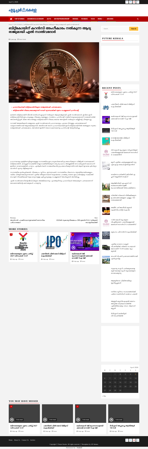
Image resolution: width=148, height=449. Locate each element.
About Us (17, 440)
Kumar (22, 259)
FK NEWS (84, 19)
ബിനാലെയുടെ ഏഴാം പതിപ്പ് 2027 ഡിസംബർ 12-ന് (21, 255)
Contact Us (25, 440)
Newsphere (85, 444)
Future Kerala (22, 39)
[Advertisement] (54, 145)
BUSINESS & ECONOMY (35, 19)
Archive (110, 19)
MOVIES (75, 19)
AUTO (49, 19)
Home (11, 440)
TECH (93, 19)
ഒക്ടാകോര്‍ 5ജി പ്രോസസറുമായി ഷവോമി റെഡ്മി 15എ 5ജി (82, 256)
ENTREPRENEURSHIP (61, 19)
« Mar (104, 396)
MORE (100, 19)
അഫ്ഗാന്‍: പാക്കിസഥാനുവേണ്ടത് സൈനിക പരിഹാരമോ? (32, 220)
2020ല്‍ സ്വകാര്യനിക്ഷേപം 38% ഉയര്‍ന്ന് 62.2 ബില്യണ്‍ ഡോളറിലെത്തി (76, 220)
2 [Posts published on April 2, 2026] (120, 374)
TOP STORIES (19, 19)
